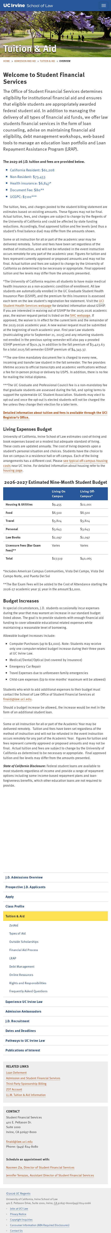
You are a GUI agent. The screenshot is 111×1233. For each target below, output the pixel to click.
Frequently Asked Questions (28, 991)
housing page (13, 470)
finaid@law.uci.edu (17, 699)
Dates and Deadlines (21, 1030)
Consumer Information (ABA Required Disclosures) (39, 1225)
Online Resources (21, 974)
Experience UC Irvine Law (24, 1001)
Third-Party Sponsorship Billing (26, 1083)
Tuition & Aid (47, 61)
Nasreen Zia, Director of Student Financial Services (40, 1167)
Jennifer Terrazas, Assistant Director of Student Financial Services (50, 1175)
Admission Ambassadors (23, 1011)
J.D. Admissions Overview (24, 877)
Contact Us (16, 1230)
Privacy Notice (18, 1214)
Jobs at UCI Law (19, 1208)
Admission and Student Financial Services (33, 1078)
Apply (10, 896)
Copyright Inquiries (21, 1219)
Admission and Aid (25, 61)
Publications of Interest (23, 1050)
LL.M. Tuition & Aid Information (26, 1095)
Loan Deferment (16, 1072)
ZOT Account (14, 1089)
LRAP (12, 958)
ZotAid (13, 925)
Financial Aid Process (23, 950)
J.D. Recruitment (18, 1020)
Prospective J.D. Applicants (26, 886)
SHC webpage (80, 315)
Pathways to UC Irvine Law (25, 1040)
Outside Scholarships (23, 941)
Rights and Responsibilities (27, 983)
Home (6, 61)
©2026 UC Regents (18, 1193)
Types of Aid (17, 933)
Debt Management (21, 966)
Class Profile (15, 906)
